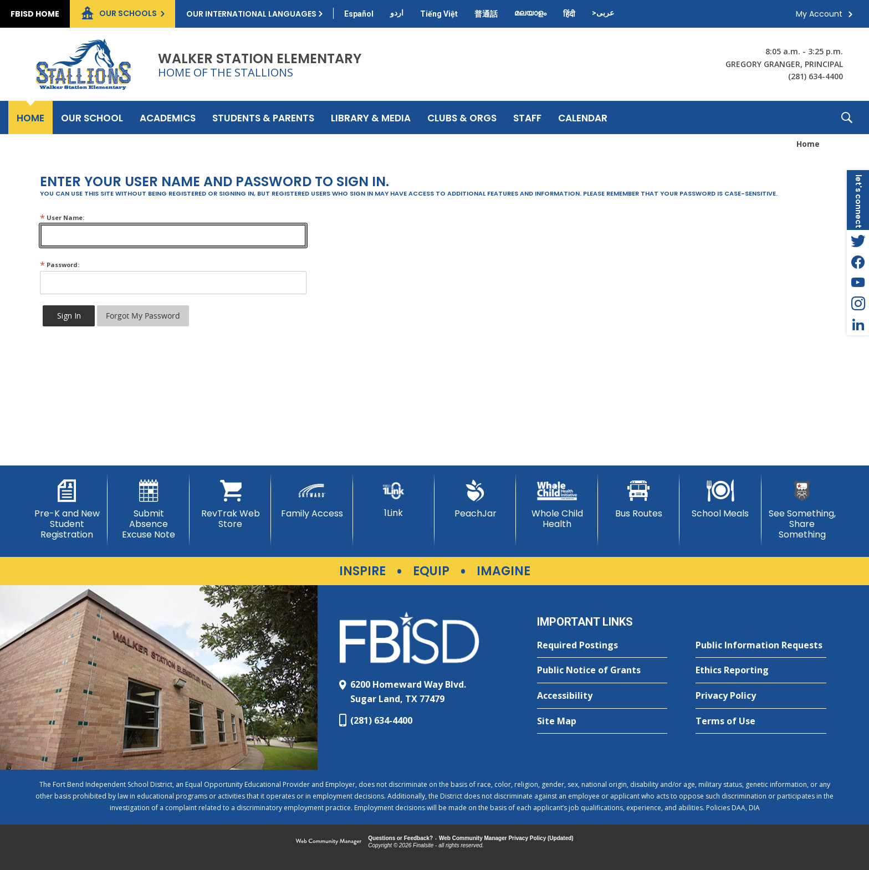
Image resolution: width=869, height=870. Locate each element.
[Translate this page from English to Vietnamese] (439, 13)
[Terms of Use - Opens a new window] (761, 721)
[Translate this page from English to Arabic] (603, 12)
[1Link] (394, 499)
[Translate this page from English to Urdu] (397, 12)
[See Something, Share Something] (802, 510)
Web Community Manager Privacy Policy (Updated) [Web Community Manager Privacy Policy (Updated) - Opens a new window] (506, 838)
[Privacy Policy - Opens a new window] (761, 696)
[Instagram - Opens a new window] (858, 304)
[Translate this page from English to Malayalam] (530, 12)
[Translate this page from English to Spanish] (359, 13)
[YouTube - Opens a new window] (858, 283)
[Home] (30, 117)
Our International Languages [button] (251, 13)
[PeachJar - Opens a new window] (475, 499)
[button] (846, 117)
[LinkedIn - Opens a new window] (858, 325)
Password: (59, 264)
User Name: (62, 217)
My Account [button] (819, 13)
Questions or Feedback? (400, 838)
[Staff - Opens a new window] (527, 117)
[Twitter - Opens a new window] (858, 240)
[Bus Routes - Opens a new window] (639, 499)
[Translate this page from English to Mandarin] (486, 13)
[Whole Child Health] (557, 505)
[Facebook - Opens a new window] (858, 262)
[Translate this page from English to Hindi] (569, 13)
